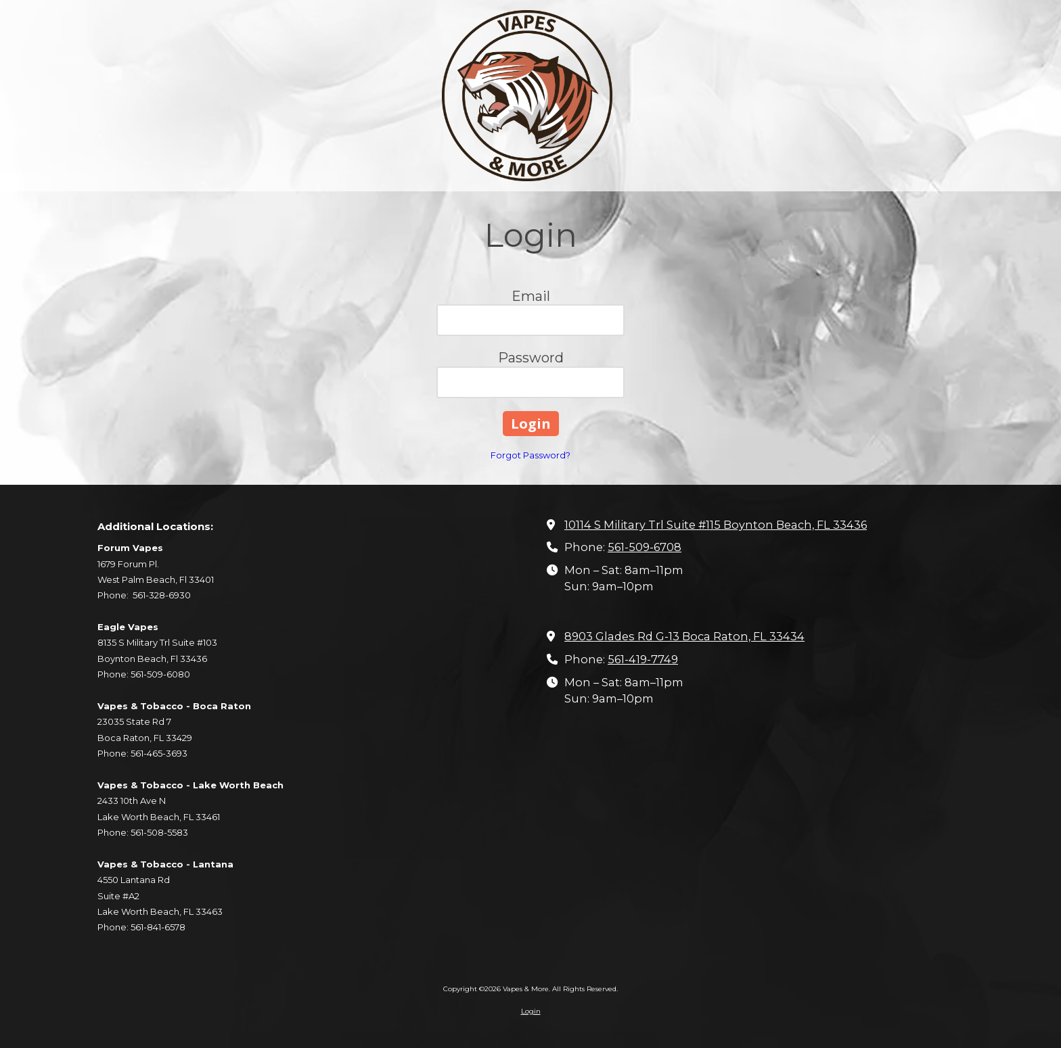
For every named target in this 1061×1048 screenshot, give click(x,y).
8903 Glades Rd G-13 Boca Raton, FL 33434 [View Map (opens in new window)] (684, 636)
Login (531, 1011)
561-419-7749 (643, 659)
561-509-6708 (644, 547)
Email (531, 296)
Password (531, 358)
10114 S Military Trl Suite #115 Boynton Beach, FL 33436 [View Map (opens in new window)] (715, 524)
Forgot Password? (530, 455)
